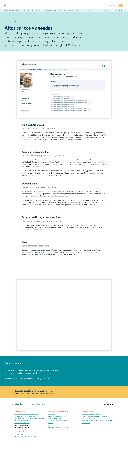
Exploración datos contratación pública (26, 414)
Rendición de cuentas (88, 418)
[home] (12, 5)
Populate (43, 404)
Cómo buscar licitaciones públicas (24, 416)
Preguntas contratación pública (58, 427)
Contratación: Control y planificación (25, 436)
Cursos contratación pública (56, 416)
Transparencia (18, 434)
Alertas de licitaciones (21, 420)
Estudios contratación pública (91, 414)
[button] (46, 5)
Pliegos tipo (51, 414)
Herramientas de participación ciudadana (94, 416)
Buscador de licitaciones (22, 423)
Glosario (50, 423)
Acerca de (86, 5)
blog (78, 5)
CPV (49, 425)
